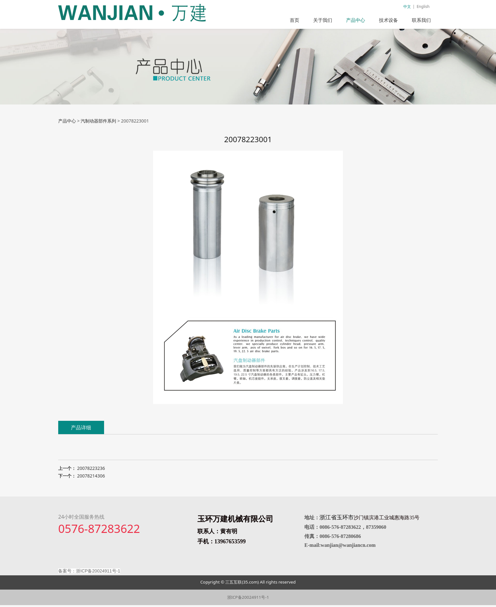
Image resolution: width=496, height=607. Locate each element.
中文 (407, 6)
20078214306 (91, 478)
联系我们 (421, 20)
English (423, 6)
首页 (294, 20)
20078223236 (91, 470)
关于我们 (322, 20)
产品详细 (81, 429)
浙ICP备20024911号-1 (248, 599)
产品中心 (355, 20)
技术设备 (388, 20)
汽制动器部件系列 (98, 123)
